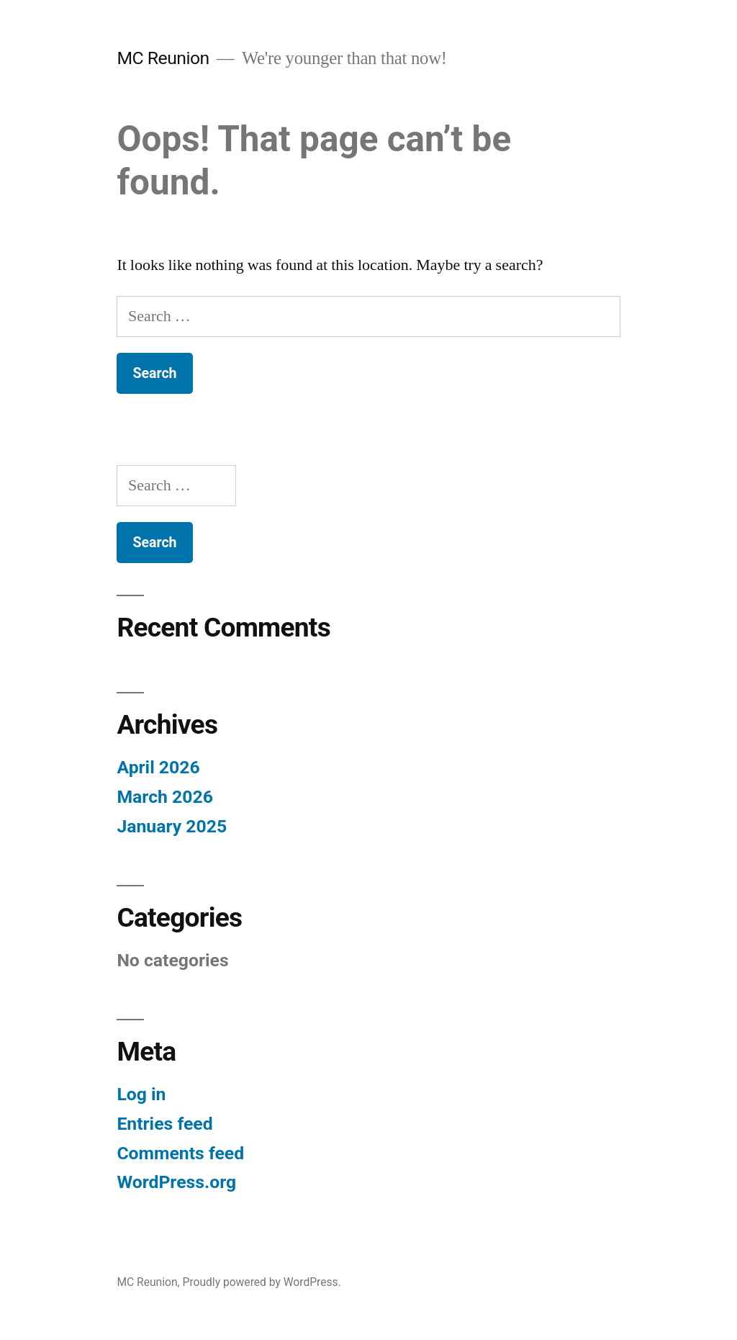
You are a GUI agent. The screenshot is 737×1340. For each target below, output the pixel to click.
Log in (141, 1094)
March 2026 (164, 796)
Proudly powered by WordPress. (262, 1282)
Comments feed (180, 1153)
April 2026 (158, 767)
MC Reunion (163, 58)
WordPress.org (176, 1182)
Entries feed (164, 1123)
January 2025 (172, 826)
